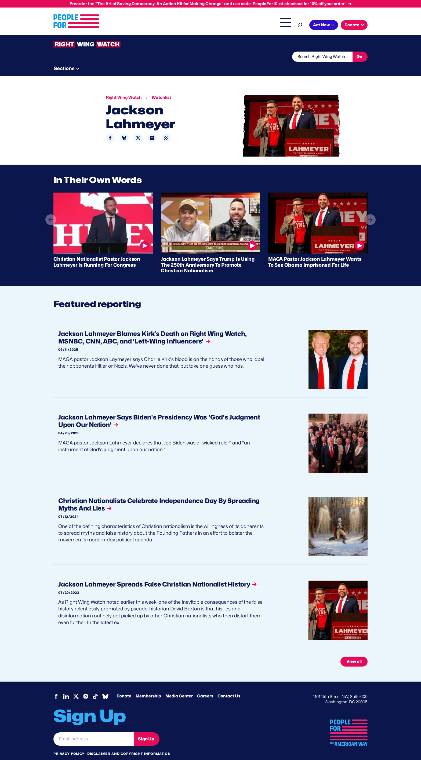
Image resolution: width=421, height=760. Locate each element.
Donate (124, 685)
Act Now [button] (321, 25)
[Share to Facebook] (110, 127)
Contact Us (228, 685)
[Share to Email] (152, 127)
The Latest (261, 25)
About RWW (155, 56)
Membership (148, 685)
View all (354, 651)
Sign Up (146, 728)
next (370, 209)
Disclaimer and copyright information (129, 743)
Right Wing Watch (229, 25)
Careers (205, 685)
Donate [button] (351, 25)
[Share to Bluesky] (124, 127)
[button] (166, 127)
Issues (163, 25)
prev (50, 219)
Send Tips (228, 56)
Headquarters (193, 25)
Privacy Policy (69, 743)
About (141, 25)
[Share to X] (138, 127)
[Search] (300, 24)
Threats (92, 56)
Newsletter (192, 56)
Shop (282, 25)
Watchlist (123, 56)
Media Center (179, 685)
